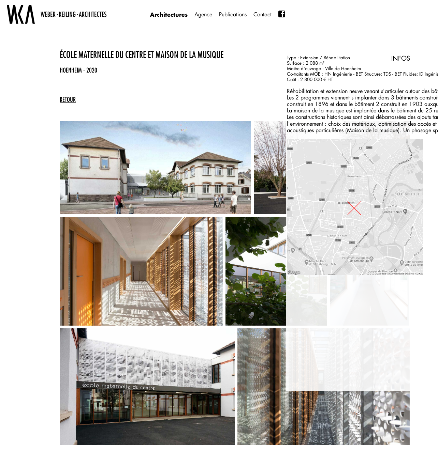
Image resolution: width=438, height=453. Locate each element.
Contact (262, 14)
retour (68, 99)
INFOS (400, 58)
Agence (203, 14)
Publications (233, 14)
